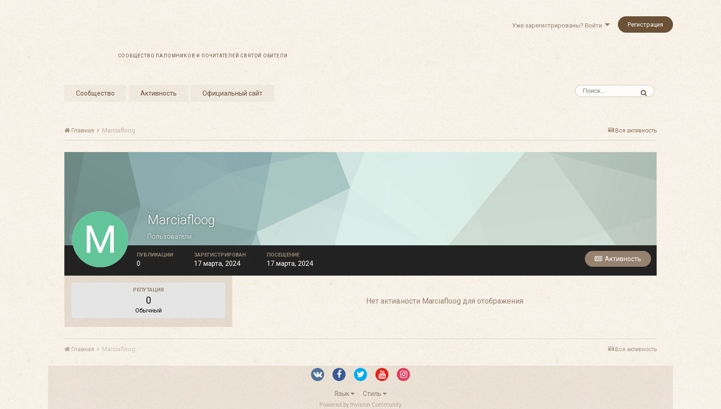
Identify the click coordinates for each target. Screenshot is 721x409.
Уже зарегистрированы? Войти (561, 25)
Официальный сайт (232, 93)
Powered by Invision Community (360, 405)
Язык (344, 393)
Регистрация (645, 24)
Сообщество (95, 93)
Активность (158, 93)
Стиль (375, 393)
